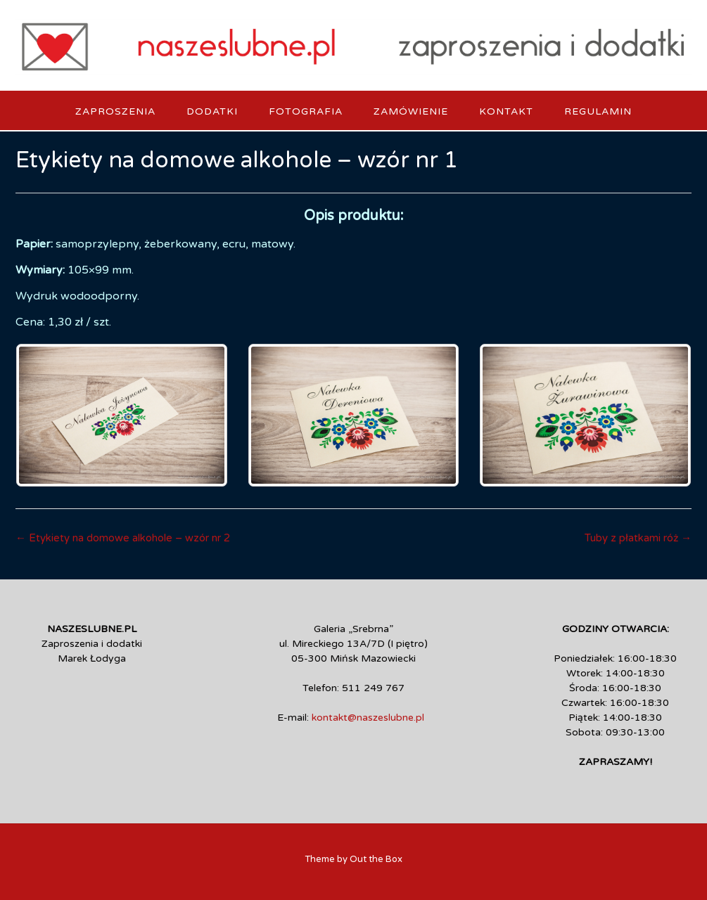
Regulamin (598, 111)
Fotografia (306, 111)
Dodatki (212, 111)
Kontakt (506, 111)
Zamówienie (411, 111)
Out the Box (376, 859)
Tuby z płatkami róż (638, 538)
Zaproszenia (115, 111)
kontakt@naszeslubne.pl (368, 718)
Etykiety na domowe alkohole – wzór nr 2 (122, 538)
